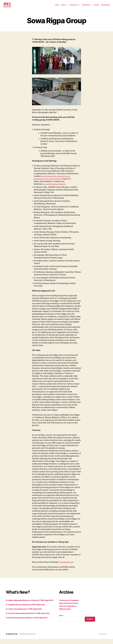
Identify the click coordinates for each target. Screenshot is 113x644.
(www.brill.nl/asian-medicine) (55, 187)
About (63, 6)
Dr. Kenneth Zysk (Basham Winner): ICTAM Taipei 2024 (28, 623)
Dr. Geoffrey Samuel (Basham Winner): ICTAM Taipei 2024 (30, 618)
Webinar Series (65, 611)
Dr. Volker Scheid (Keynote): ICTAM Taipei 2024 (25, 614)
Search (61, 618)
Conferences (73, 6)
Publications (86, 6)
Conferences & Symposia (69, 603)
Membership (105, 6)
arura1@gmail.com (67, 565)
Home (57, 6)
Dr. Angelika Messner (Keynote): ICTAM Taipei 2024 (27, 610)
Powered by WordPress (28, 639)
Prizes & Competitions (68, 609)
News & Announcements (69, 606)
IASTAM (14, 639)
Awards (96, 6)
